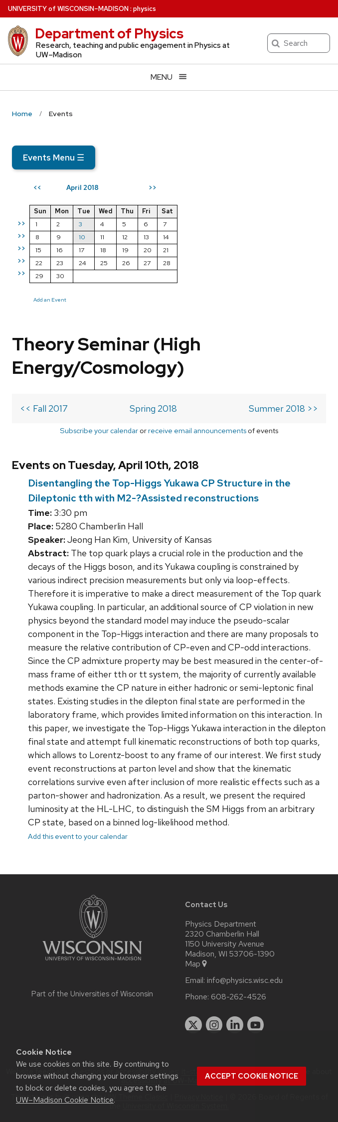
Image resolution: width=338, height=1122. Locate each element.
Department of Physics (109, 33)
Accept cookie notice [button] (251, 1076)
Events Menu (53, 157)
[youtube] (255, 1024)
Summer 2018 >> (283, 408)
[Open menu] (169, 77)
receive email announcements (197, 430)
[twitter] (193, 1024)
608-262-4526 (238, 997)
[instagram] (214, 1024)
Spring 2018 (153, 408)
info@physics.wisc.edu (245, 980)
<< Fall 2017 (44, 408)
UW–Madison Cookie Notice (65, 1100)
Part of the (92, 994)
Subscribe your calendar (99, 430)
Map (196, 964)
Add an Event (49, 299)
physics (144, 8)
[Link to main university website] (92, 962)
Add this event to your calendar (78, 836)
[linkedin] (234, 1024)
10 (82, 237)
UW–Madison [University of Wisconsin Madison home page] (68, 8)
